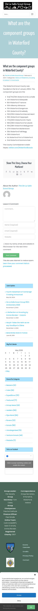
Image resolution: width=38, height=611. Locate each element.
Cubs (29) (10, 390)
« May (7, 371)
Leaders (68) (11, 410)
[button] (35, 575)
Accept (19, 595)
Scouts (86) (11, 425)
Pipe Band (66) (12, 415)
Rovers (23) (11, 420)
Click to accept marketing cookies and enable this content (19, 464)
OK (31, 607)
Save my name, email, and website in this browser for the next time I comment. (18, 247)
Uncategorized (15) (13, 430)
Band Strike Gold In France (16, 333)
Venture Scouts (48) (14, 435)
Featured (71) (11, 400)
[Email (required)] (19, 230)
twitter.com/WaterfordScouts (21, 147)
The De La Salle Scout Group (14, 75)
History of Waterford (21, 78)
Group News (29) (13, 405)
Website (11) (11, 440)
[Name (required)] (19, 224)
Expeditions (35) (12, 395)
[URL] (19, 236)
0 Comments (14, 80)
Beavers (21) (11, 385)
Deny (19, 601)
